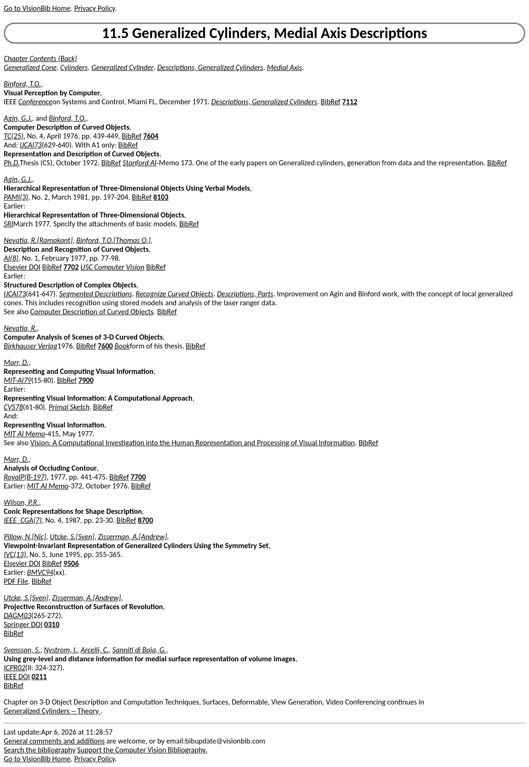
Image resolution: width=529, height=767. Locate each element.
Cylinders (74, 67)
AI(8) (11, 258)
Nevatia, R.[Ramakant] (38, 240)
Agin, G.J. (18, 118)
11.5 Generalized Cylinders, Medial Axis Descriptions (264, 33)
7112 (349, 101)
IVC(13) (15, 554)
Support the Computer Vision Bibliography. (142, 749)
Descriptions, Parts (245, 293)
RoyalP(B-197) (25, 477)
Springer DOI (23, 624)
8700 (145, 520)
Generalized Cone (30, 67)
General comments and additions (54, 740)
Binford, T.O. (22, 83)
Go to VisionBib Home (37, 8)
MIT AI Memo (24, 433)
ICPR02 (14, 667)
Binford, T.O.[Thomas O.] (113, 240)
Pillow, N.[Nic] (25, 536)
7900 (85, 380)
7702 (70, 267)
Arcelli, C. (95, 649)
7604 (150, 136)
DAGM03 (17, 615)
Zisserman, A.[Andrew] (132, 536)
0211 (38, 676)
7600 (105, 345)
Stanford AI (139, 162)
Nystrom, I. (60, 649)
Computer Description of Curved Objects (92, 311)
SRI (8, 223)
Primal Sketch (69, 407)
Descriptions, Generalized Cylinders (210, 67)
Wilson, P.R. (21, 502)
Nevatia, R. (20, 328)
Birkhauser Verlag (30, 345)
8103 (161, 197)
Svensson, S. (22, 649)
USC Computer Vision (112, 267)
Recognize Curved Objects (175, 293)
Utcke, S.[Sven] (72, 536)
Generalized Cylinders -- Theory (52, 710)
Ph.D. (12, 162)
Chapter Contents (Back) (40, 58)
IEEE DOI (17, 676)
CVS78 (13, 407)
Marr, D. (16, 362)
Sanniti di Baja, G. (139, 649)
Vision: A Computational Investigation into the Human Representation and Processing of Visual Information (193, 442)
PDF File (16, 581)
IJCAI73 (31, 144)
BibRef (330, 101)
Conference (35, 101)
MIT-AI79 (17, 380)
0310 (51, 624)
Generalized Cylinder (123, 67)
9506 (70, 563)
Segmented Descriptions (95, 293)
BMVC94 (40, 572)
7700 (138, 477)
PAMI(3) (16, 197)
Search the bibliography (40, 749)
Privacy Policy (94, 8)
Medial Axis (284, 67)
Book (122, 345)
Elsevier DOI (22, 267)
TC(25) (13, 136)
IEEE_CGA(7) (23, 520)
